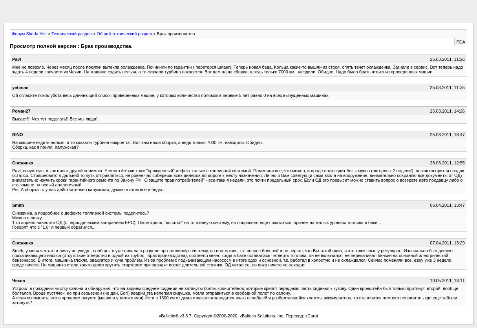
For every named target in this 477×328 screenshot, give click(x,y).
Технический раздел (71, 33)
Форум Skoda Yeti (29, 33)
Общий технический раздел (124, 33)
